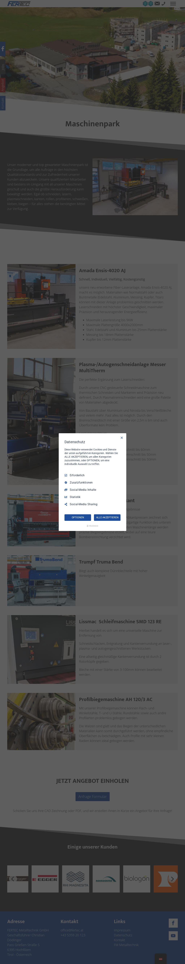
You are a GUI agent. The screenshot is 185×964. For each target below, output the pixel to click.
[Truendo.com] (92, 525)
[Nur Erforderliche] (121, 437)
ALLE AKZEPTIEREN (107, 517)
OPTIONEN (78, 517)
